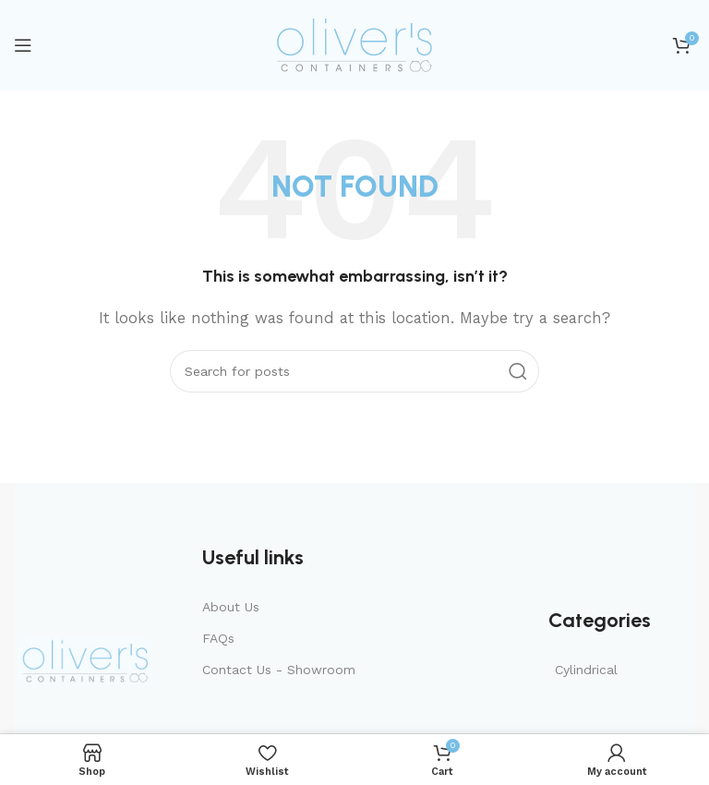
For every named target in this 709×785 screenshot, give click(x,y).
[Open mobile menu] (23, 45)
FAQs (218, 638)
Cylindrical (586, 669)
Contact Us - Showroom (278, 669)
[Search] (354, 371)
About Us (230, 606)
